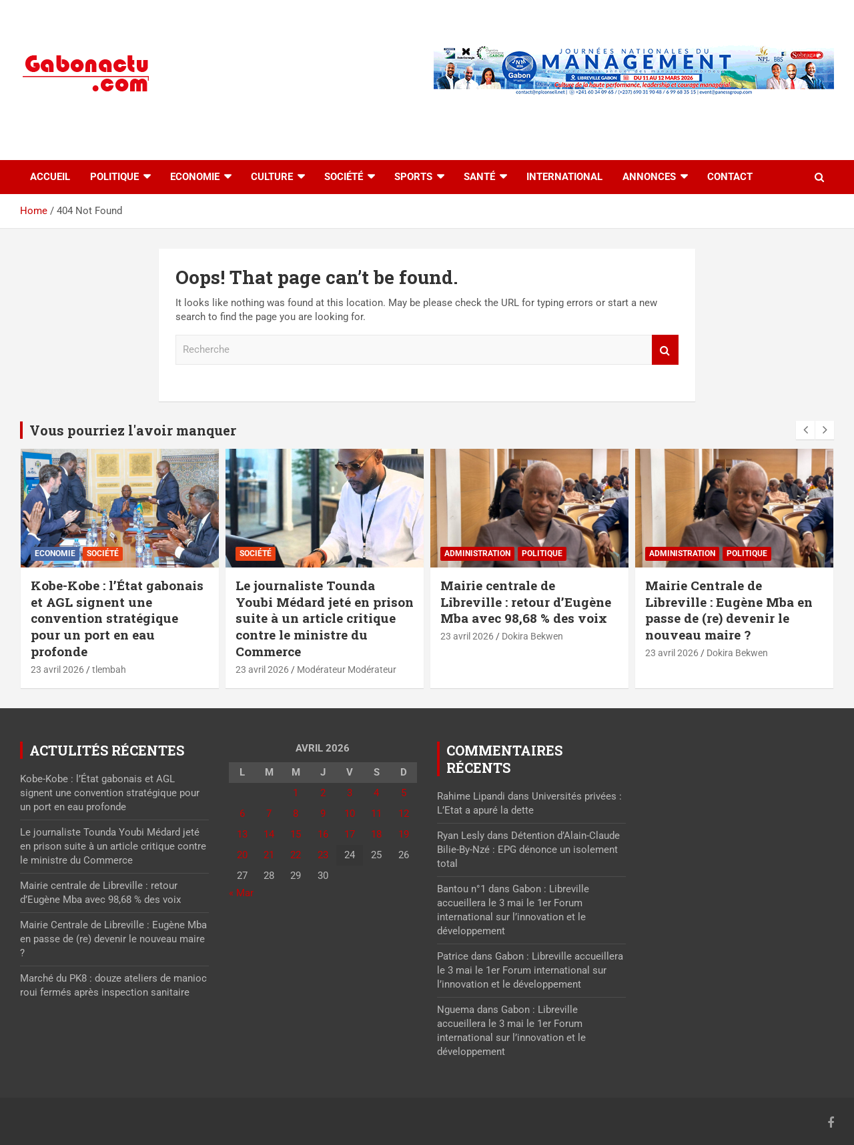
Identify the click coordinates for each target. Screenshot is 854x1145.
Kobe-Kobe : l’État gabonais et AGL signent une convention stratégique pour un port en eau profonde (117, 618)
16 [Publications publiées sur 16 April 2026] (323, 834)
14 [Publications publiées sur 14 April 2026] (269, 834)
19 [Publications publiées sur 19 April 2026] (403, 834)
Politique (114, 177)
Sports (413, 177)
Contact (730, 177)
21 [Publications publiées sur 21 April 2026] (269, 855)
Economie (195, 177)
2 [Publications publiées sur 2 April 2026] (323, 793)
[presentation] (805, 430)
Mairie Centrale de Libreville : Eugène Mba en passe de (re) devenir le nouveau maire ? (729, 610)
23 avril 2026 (57, 669)
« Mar (241, 893)
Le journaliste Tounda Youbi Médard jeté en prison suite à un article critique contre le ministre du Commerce (325, 618)
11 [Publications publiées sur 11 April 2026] (376, 814)
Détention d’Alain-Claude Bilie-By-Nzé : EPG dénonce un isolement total (528, 850)
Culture (272, 177)
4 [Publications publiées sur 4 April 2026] (376, 793)
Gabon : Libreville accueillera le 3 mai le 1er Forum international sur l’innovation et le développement (530, 970)
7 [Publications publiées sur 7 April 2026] (269, 814)
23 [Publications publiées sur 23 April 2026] (323, 855)
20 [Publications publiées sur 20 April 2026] (242, 855)
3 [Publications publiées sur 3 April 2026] (349, 793)
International (564, 177)
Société (343, 177)
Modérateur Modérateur (346, 669)
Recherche (665, 350)
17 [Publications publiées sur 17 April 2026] (349, 834)
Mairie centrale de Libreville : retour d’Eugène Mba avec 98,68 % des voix (525, 601)
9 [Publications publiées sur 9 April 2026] (323, 814)
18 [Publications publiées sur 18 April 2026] (376, 834)
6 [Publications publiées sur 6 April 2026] (242, 814)
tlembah (109, 669)
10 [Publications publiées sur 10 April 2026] (349, 814)
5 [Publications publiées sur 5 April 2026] (403, 793)
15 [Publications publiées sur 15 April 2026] (295, 834)
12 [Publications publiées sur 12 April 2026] (403, 814)
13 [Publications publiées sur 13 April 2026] (242, 834)
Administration (477, 553)
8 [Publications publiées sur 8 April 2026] (295, 814)
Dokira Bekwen (532, 636)
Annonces (649, 177)
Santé (479, 177)
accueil (50, 177)
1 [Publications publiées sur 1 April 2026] (295, 793)
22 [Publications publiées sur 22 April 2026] (295, 855)
